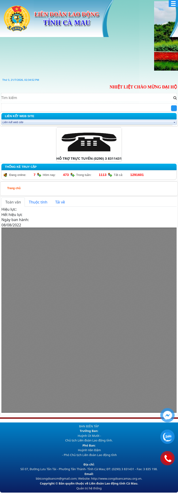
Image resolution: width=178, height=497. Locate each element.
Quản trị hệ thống (89, 488)
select (174, 122)
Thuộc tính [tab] (38, 202)
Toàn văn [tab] (13, 202)
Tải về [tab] (60, 202)
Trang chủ (13, 188)
